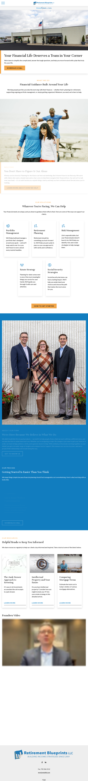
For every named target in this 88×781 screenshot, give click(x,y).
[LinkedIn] (45, 762)
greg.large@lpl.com (44, 772)
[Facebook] (42, 762)
